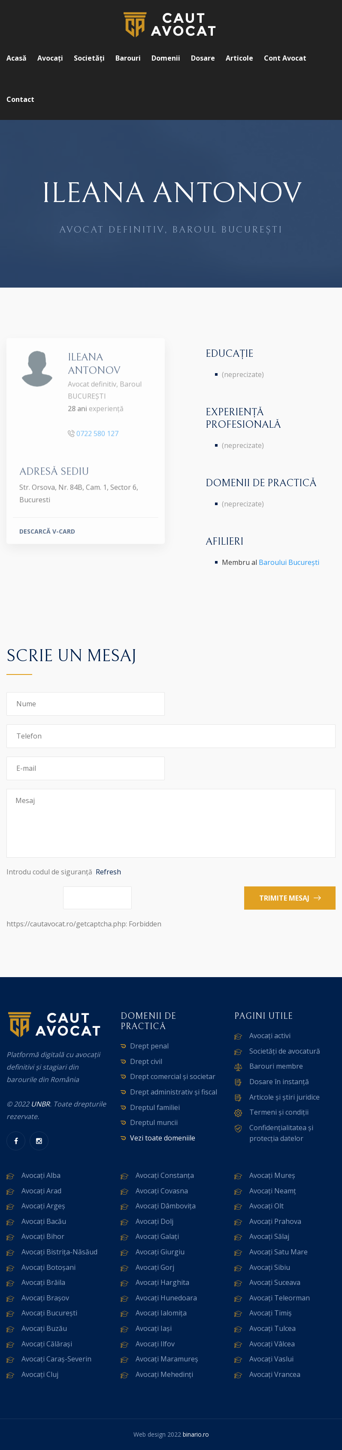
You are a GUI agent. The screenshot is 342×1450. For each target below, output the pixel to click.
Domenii (165, 58)
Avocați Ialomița (161, 1313)
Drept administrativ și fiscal (173, 1092)
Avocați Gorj (155, 1267)
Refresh (108, 872)
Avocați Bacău (43, 1221)
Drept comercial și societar (172, 1076)
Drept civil (146, 1061)
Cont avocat (285, 58)
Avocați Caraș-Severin (56, 1359)
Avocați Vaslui (271, 1359)
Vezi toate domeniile (162, 1138)
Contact (20, 99)
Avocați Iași (154, 1328)
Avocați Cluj (39, 1374)
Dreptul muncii (154, 1122)
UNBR (40, 1104)
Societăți (89, 58)
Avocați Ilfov (155, 1344)
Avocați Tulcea (272, 1328)
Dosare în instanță (279, 1081)
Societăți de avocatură (284, 1051)
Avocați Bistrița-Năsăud (59, 1252)
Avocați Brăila (43, 1282)
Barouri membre (276, 1066)
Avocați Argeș (43, 1206)
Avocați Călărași (46, 1344)
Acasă (16, 58)
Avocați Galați (157, 1236)
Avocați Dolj (154, 1221)
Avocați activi (270, 1035)
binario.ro (196, 1434)
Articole (239, 58)
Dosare (203, 58)
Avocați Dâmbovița (166, 1206)
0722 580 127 (97, 438)
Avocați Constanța (165, 1175)
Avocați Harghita (162, 1282)
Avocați (50, 58)
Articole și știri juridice (284, 1097)
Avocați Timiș (270, 1313)
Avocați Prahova (275, 1221)
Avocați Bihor (42, 1236)
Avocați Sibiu (269, 1267)
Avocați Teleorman (279, 1298)
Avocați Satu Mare (278, 1252)
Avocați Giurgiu (160, 1252)
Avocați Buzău (44, 1328)
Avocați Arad (41, 1191)
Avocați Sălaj (269, 1236)
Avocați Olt (266, 1206)
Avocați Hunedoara (166, 1298)
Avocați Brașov (45, 1298)
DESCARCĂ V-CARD (47, 536)
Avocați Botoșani (48, 1267)
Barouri (128, 58)
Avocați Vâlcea (272, 1344)
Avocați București (49, 1313)
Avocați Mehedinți (164, 1374)
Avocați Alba (41, 1175)
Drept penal (149, 1046)
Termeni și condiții (279, 1112)
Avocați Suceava (274, 1282)
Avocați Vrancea (274, 1374)
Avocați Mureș (272, 1175)
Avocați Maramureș (167, 1359)
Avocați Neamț (272, 1191)
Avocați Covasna (162, 1191)
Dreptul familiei (155, 1107)
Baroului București (289, 562)
